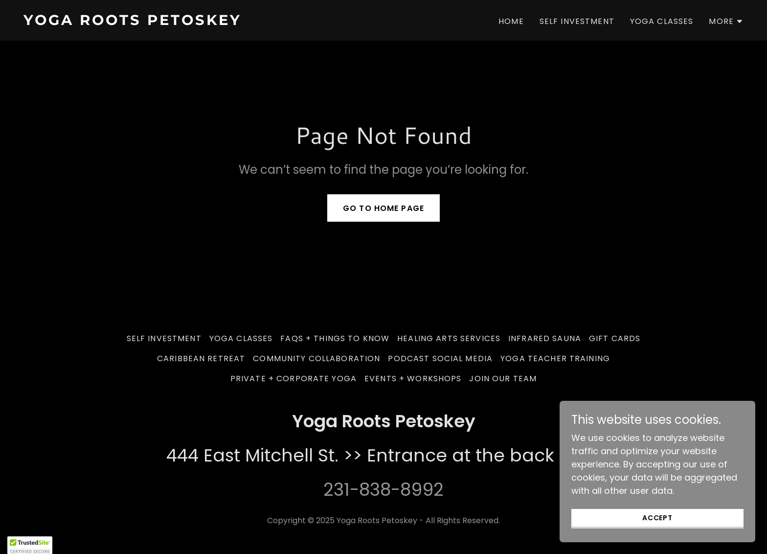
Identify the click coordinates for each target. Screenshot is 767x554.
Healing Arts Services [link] (448, 338)
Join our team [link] (503, 378)
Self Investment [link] (577, 21)
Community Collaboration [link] (316, 358)
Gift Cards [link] (614, 338)
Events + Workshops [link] (412, 378)
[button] (726, 21)
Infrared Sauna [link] (544, 338)
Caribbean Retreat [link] (201, 358)
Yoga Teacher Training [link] (555, 358)
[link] (199, 22)
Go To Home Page (383, 208)
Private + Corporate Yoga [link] (293, 378)
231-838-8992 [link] (383, 489)
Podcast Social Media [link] (440, 358)
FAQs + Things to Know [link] (334, 338)
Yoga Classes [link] (662, 21)
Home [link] (511, 21)
